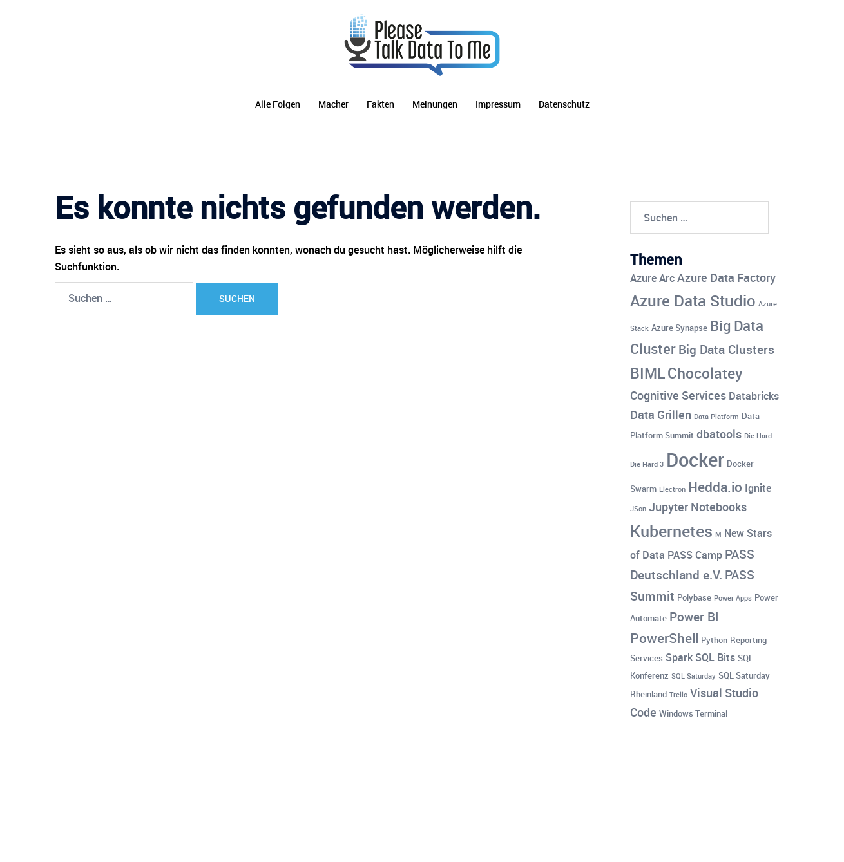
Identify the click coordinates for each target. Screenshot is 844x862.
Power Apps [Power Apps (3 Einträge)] (733, 598)
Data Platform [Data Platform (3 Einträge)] (716, 416)
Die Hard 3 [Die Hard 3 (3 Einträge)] (647, 464)
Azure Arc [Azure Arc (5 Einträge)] (652, 278)
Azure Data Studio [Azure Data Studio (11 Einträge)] (693, 300)
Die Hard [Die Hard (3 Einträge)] (758, 435)
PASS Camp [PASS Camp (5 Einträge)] (694, 555)
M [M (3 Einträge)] (718, 534)
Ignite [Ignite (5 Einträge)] (758, 488)
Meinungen (434, 104)
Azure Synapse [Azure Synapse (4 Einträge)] (679, 327)
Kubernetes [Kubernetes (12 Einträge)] (671, 530)
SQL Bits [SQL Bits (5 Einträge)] (715, 657)
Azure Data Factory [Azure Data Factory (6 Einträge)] (726, 277)
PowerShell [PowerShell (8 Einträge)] (664, 638)
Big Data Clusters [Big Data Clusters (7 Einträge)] (726, 349)
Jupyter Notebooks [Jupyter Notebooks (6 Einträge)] (698, 506)
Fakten (380, 104)
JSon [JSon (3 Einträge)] (638, 508)
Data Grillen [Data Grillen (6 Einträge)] (660, 414)
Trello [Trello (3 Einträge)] (678, 694)
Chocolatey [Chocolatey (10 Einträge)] (705, 373)
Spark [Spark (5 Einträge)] (679, 657)
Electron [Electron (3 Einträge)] (672, 489)
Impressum (498, 104)
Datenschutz (564, 104)
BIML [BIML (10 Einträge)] (647, 373)
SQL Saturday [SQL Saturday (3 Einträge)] (693, 675)
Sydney (319, 840)
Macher (333, 104)
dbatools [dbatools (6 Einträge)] (719, 434)
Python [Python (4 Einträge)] (714, 640)
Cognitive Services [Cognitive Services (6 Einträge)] (678, 395)
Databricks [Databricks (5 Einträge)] (754, 396)
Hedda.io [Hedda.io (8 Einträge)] (715, 487)
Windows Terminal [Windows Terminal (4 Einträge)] (693, 713)
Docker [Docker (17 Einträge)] (695, 460)
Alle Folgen (277, 104)
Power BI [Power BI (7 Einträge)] (693, 616)
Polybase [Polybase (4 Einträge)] (694, 597)
